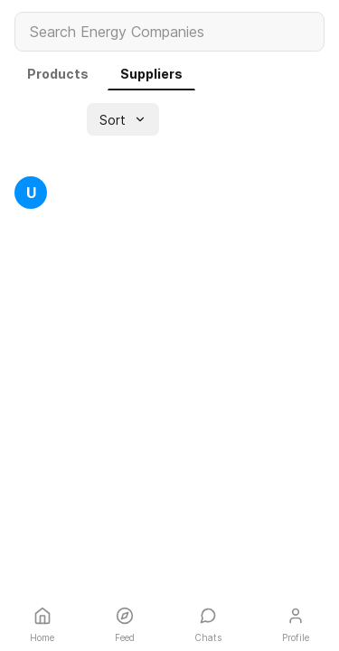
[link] (57, 74)
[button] (123, 119)
